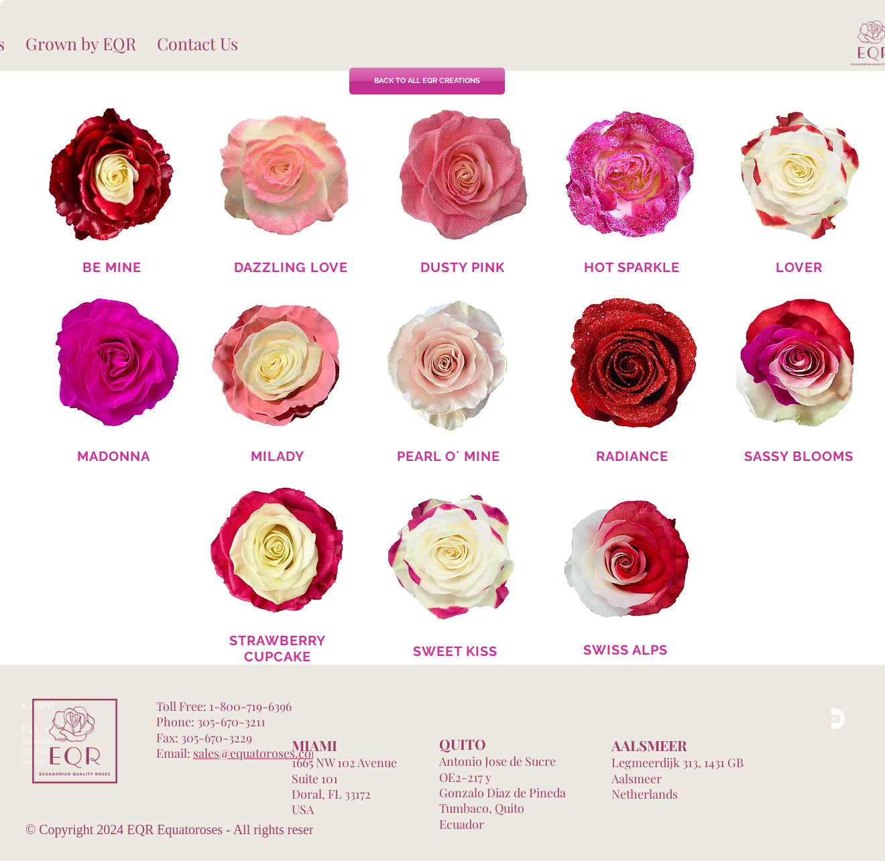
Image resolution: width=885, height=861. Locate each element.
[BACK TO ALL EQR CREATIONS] (427, 81)
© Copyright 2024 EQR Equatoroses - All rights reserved (179, 829)
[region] (113, 175)
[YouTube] (834, 718)
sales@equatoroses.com (257, 753)
